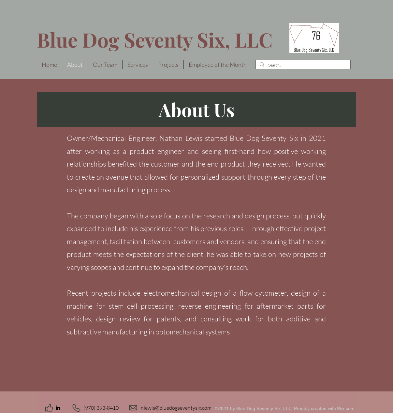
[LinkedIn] (58, 408)
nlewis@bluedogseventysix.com (176, 408)
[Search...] (302, 65)
